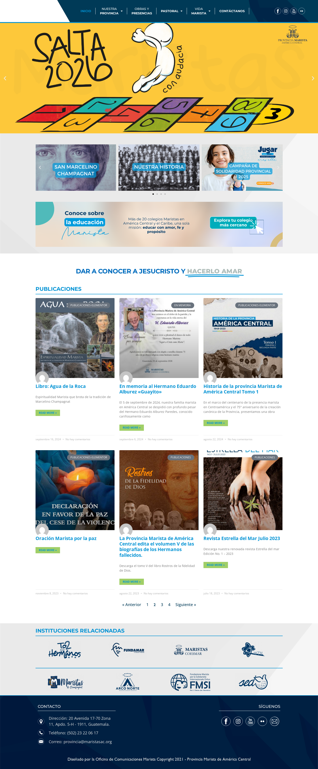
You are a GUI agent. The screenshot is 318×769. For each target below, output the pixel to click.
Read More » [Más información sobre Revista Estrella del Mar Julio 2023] (216, 565)
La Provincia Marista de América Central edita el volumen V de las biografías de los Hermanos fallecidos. (156, 546)
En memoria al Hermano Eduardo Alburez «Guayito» (157, 389)
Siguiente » (185, 604)
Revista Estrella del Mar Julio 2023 (241, 538)
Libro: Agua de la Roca (61, 386)
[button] (5, 78)
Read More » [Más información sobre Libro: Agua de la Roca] (48, 413)
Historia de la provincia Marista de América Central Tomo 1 (242, 389)
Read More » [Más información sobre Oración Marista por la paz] (48, 550)
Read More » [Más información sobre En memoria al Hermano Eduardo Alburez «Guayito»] (132, 427)
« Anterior (131, 604)
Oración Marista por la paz (66, 538)
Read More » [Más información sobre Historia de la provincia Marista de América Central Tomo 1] (216, 423)
